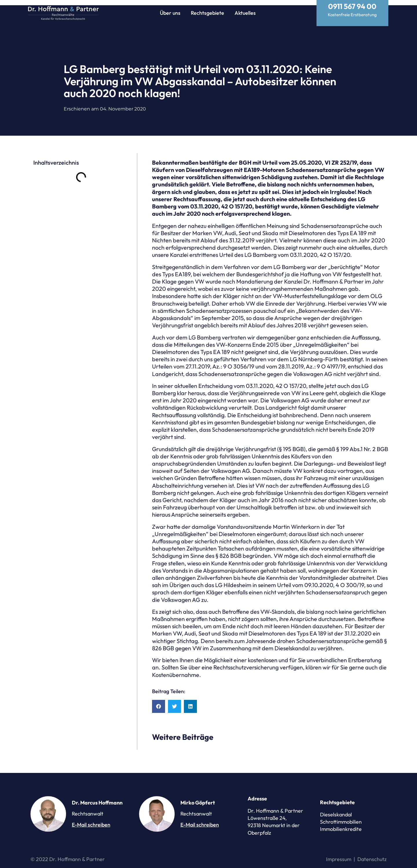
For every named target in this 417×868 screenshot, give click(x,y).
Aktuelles (245, 13)
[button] (158, 701)
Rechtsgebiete (207, 13)
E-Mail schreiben (91, 819)
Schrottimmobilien (341, 816)
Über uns (170, 13)
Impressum (338, 854)
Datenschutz (372, 854)
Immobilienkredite (341, 823)
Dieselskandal (336, 809)
